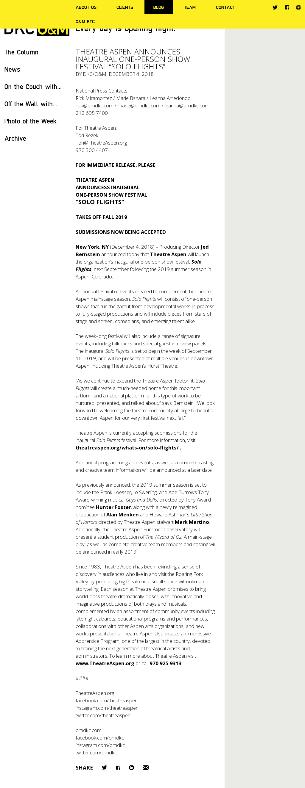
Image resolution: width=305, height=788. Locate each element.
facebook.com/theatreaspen (107, 700)
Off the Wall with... (30, 104)
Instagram (298, 7)
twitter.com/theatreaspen (103, 715)
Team (190, 7)
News (12, 69)
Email (146, 767)
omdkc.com (89, 730)
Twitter (275, 7)
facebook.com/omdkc (100, 737)
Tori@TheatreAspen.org (101, 142)
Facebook (287, 7)
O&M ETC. (86, 21)
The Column (21, 52)
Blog (158, 7)
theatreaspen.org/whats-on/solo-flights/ (127, 447)
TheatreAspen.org (95, 693)
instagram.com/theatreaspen (107, 707)
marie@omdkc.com (139, 105)
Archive (15, 138)
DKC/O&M (94, 74)
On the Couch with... (33, 86)
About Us (86, 7)
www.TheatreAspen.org (105, 663)
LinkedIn (131, 767)
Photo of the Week (30, 121)
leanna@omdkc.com (187, 105)
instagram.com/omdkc (100, 745)
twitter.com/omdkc (96, 752)
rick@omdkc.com (94, 105)
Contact (225, 7)
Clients (124, 7)
